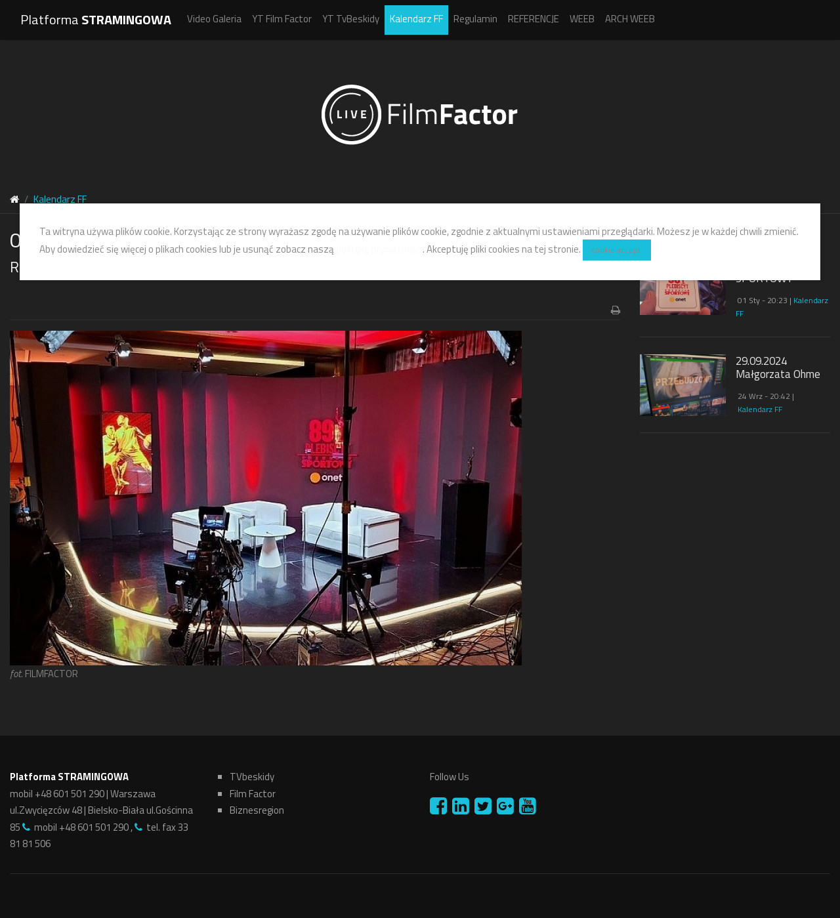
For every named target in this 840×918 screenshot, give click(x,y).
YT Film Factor (282, 18)
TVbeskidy (252, 776)
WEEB (582, 18)
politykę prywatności (379, 249)
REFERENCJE (533, 18)
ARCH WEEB (630, 18)
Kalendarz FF (416, 18)
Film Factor (253, 793)
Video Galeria (214, 18)
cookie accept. (616, 249)
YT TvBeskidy (350, 18)
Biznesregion (257, 810)
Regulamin (475, 18)
